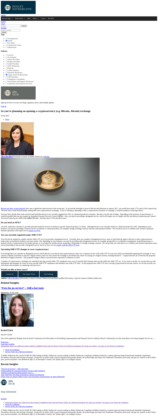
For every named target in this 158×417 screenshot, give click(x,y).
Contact (43, 18)
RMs (28, 18)
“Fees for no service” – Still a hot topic (22, 288)
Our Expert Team (29, 274)
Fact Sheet (11, 43)
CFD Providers (12, 77)
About (36, 18)
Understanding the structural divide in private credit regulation (23, 371)
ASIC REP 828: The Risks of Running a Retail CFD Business (22, 375)
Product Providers (13, 62)
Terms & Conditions (12, 350)
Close (3, 24)
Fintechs (10, 68)
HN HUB (51, 18)
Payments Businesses (14, 73)
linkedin (4, 399)
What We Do (20, 18)
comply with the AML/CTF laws (67, 245)
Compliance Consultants (16, 79)
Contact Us (9, 274)
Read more (5, 342)
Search (3, 22)
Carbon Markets (13, 70)
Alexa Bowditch (7, 157)
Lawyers (10, 55)
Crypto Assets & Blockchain (17, 75)
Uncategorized (12, 38)
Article (9, 41)
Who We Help (7, 18)
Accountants (11, 57)
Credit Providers (13, 64)
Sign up (3, 106)
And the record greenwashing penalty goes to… (17, 373)
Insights (3, 28)
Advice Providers (13, 59)
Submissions (11, 47)
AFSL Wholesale (13, 66)
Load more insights (7, 344)
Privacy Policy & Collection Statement (19, 352)
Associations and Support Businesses (20, 81)
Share (7, 119)
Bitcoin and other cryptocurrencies (13, 208)
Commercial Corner (14, 45)
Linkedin (46, 157)
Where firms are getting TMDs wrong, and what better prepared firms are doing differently (33, 377)
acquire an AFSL (34, 231)
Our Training (48, 274)
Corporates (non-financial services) (19, 84)
